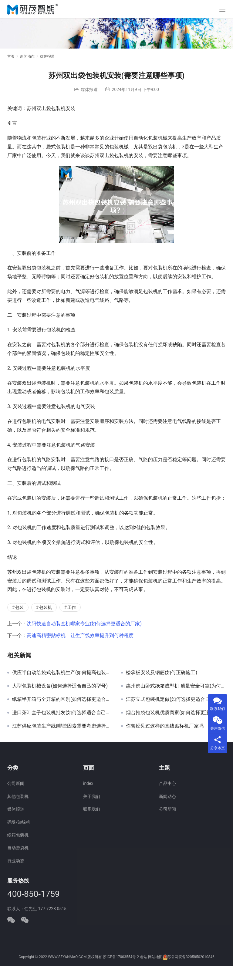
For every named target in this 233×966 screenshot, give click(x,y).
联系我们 (91, 809)
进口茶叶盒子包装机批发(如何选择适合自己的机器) (62, 712)
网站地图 (155, 957)
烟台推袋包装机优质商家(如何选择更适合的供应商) (176, 712)
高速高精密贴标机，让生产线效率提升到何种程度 (80, 635)
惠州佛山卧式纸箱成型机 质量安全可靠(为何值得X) (176, 686)
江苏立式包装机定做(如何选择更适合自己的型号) (176, 699)
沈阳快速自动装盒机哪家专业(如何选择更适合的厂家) (84, 624)
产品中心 (167, 783)
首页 (11, 56)
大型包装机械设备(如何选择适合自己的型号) (60, 686)
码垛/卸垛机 (18, 822)
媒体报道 (89, 89)
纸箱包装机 (18, 835)
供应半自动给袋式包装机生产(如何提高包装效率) (62, 672)
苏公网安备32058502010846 (190, 957)
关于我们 (91, 796)
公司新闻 (15, 783)
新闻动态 (167, 796)
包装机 (45, 607)
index (88, 783)
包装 (19, 607)
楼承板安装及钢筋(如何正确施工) (161, 672)
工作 (71, 607)
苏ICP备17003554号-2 (121, 957)
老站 (143, 957)
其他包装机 (18, 796)
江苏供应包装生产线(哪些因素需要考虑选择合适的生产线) (62, 726)
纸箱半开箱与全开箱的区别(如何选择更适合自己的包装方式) (62, 699)
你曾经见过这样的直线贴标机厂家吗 (165, 726)
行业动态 (15, 860)
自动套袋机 (18, 847)
